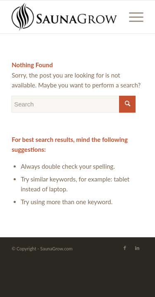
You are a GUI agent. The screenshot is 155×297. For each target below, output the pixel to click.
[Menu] (132, 16)
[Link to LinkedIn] (137, 248)
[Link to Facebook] (125, 248)
